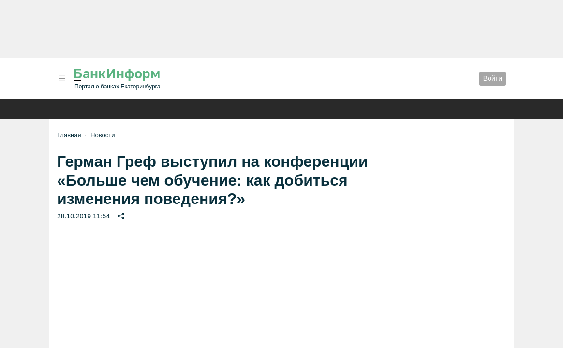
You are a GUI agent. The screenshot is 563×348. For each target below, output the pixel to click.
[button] (62, 78)
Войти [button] (492, 78)
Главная (69, 135)
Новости (102, 135)
